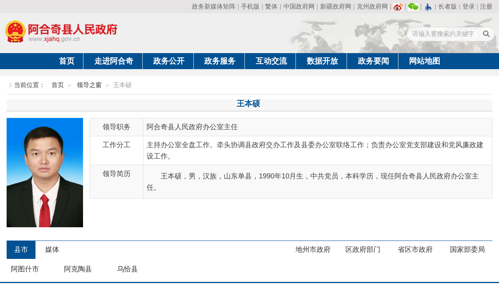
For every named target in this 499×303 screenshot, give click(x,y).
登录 (468, 6)
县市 (21, 249)
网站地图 (424, 61)
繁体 (271, 6)
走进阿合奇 (113, 61)
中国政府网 (299, 6)
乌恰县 (127, 269)
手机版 (250, 6)
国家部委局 (467, 249)
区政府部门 (362, 249)
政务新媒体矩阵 (213, 6)
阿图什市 (25, 269)
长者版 (447, 6)
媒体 (52, 249)
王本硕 (248, 103)
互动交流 (271, 61)
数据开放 (322, 61)
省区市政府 (415, 249)
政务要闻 (373, 61)
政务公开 (168, 61)
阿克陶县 (78, 269)
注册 (486, 6)
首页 (66, 61)
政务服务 (219, 61)
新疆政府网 (335, 6)
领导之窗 (89, 85)
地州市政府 (313, 249)
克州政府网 (372, 6)
